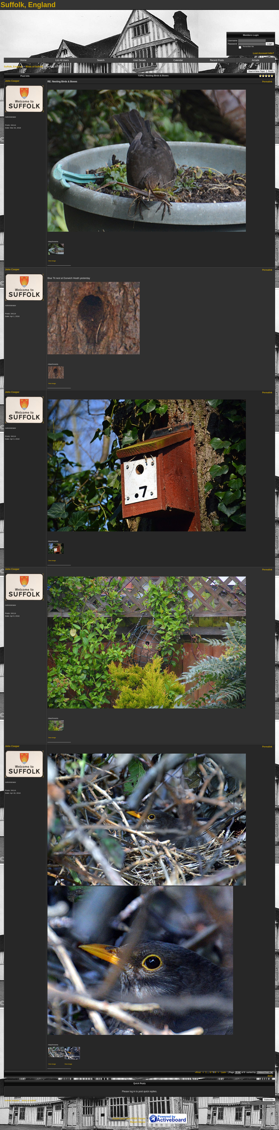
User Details (139, 60)
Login (269, 44)
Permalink (267, 81)
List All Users (62, 60)
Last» (224, 1072)
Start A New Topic (256, 71)
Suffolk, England (13, 66)
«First (198, 1072)
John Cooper (12, 81)
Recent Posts (217, 60)
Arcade (255, 60)
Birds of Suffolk (34, 66)
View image (52, 261)
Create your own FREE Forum (128, 1118)
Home (23, 60)
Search (100, 60)
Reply (271, 71)
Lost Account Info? (263, 53)
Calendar (178, 60)
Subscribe (269, 1099)
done (270, 1076)
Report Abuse (137, 1122)
